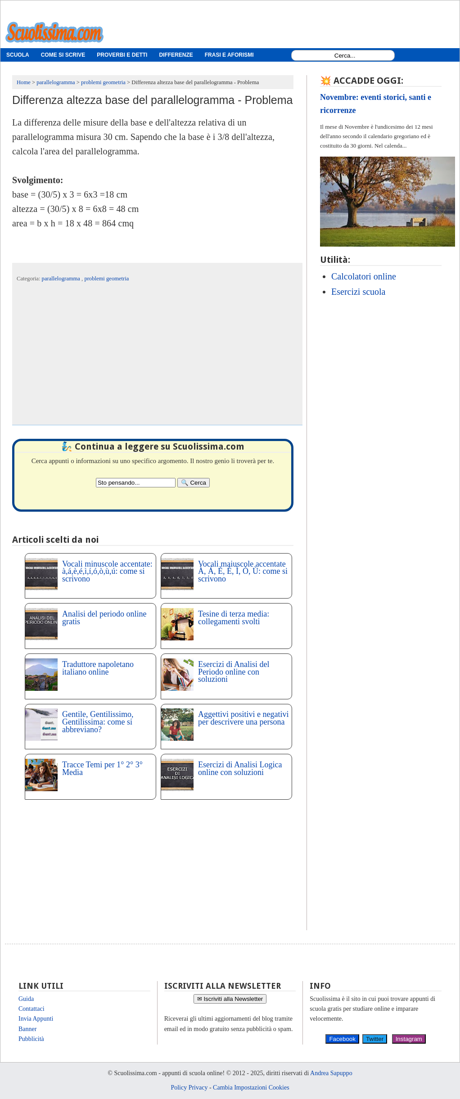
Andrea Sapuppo (331, 1073)
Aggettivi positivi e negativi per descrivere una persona (243, 718)
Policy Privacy (189, 1087)
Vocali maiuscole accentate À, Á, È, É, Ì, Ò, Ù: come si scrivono (243, 571)
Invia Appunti (35, 1018)
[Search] (193, 482)
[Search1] (345, 55)
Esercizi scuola (358, 292)
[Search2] (136, 482)
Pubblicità (31, 1039)
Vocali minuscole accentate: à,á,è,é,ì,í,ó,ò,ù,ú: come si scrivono (107, 571)
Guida (26, 998)
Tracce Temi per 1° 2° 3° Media (102, 768)
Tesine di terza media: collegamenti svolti (233, 617)
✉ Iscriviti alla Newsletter (230, 998)
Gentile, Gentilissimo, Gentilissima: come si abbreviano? (97, 722)
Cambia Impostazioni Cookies (251, 1087)
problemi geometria (106, 278)
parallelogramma (61, 278)
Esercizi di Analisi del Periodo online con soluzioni (233, 672)
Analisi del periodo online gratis (104, 617)
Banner (27, 1029)
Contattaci (31, 1008)
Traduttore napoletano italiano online (98, 668)
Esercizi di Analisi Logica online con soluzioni (240, 768)
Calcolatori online (363, 276)
